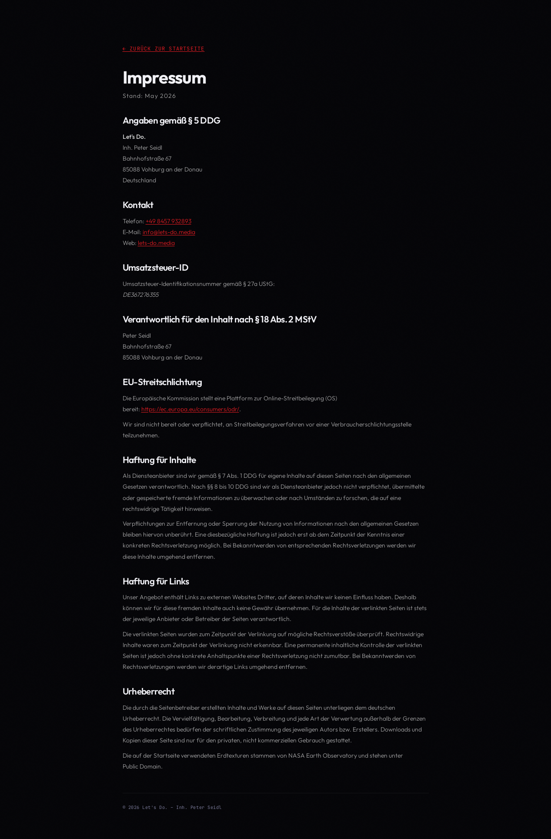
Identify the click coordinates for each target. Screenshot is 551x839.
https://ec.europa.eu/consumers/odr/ (190, 409)
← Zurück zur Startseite (164, 48)
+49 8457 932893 (168, 221)
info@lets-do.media (169, 232)
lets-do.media (156, 243)
